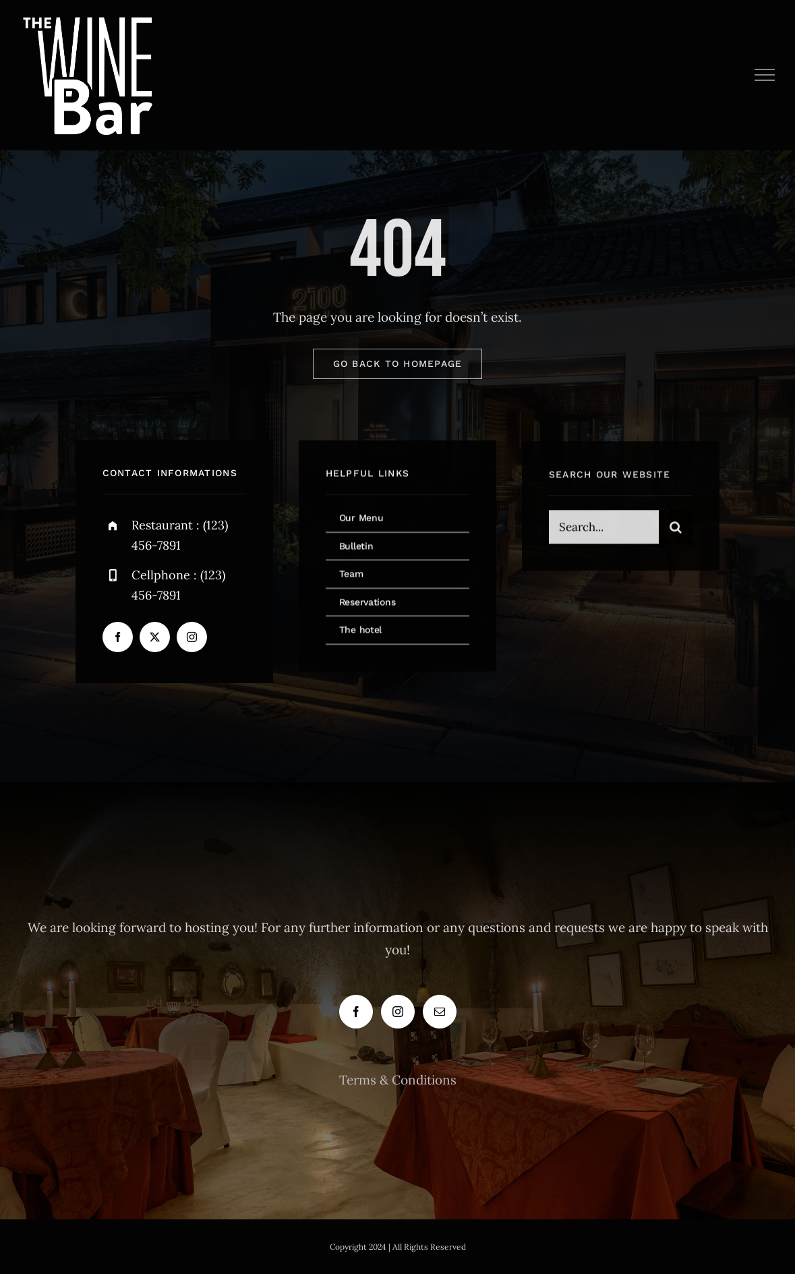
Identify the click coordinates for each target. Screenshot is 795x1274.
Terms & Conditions (398, 1080)
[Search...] (604, 529)
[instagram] (192, 638)
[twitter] (155, 638)
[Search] (676, 529)
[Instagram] (398, 1012)
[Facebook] (356, 1012)
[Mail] (440, 1012)
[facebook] (117, 638)
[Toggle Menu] (765, 75)
